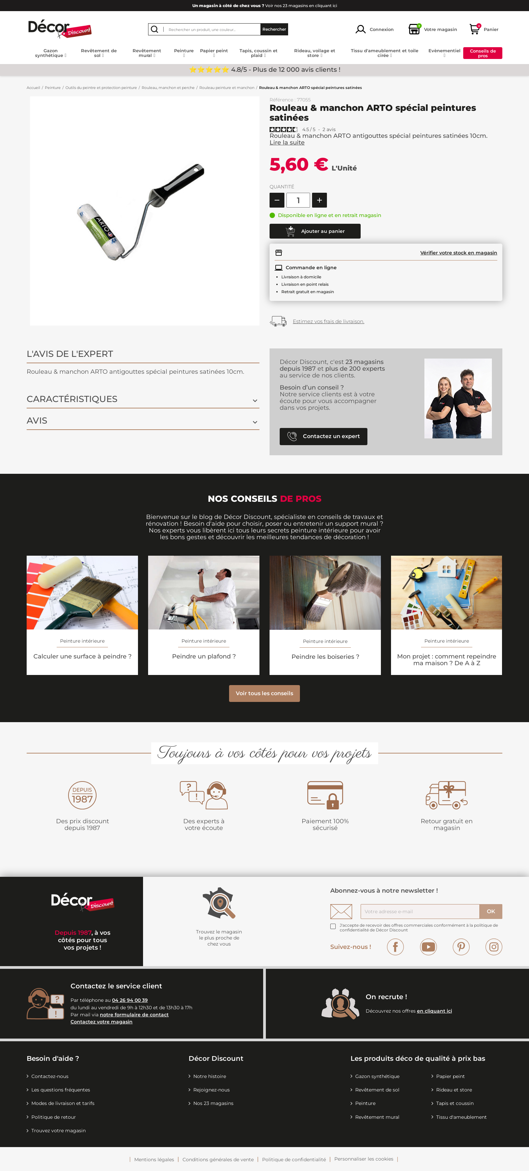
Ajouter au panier (315, 231)
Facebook (395, 946)
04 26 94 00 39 (130, 1000)
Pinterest (461, 946)
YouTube (428, 946)
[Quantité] (298, 200)
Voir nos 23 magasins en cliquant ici (264, 5)
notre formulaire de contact (134, 1015)
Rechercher (274, 29)
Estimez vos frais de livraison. (328, 321)
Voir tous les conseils (264, 693)
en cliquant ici (434, 1011)
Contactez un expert (323, 436)
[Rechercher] (218, 29)
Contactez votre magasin (102, 1022)
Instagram (493, 946)
